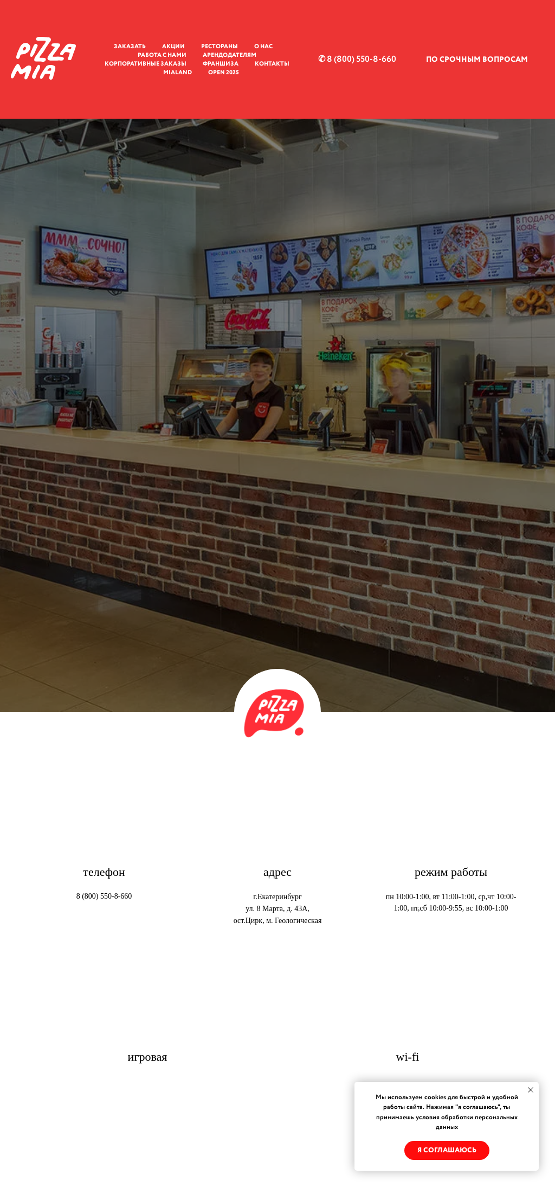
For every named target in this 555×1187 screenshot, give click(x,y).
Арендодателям (229, 55)
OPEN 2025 (223, 72)
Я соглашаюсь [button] (446, 1150)
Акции (173, 46)
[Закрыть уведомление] (530, 1090)
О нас (263, 46)
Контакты (272, 64)
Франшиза (220, 64)
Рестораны (219, 46)
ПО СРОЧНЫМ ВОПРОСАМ (477, 59)
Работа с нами (162, 55)
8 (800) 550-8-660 (104, 896)
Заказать (130, 46)
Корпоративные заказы (145, 64)
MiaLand (177, 72)
